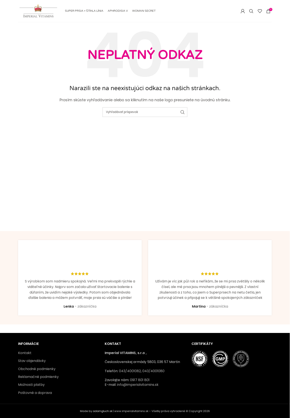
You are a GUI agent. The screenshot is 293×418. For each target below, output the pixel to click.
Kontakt (24, 353)
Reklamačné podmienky (38, 377)
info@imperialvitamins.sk (138, 384)
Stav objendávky (32, 361)
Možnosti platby (31, 384)
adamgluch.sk (102, 411)
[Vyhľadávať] (251, 11)
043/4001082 (130, 371)
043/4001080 (153, 371)
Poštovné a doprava (35, 393)
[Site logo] (38, 10)
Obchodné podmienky (37, 369)
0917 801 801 (140, 380)
